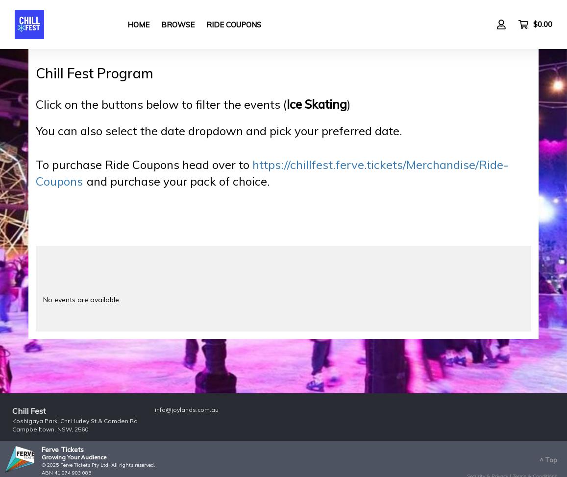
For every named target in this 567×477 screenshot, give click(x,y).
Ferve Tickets (63, 449)
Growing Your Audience (74, 457)
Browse (178, 24)
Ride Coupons (233, 24)
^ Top (548, 460)
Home (138, 24)
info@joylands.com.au (187, 409)
